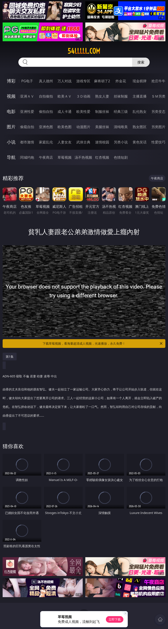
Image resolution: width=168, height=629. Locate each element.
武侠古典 (83, 142)
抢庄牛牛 (158, 81)
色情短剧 (121, 157)
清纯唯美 (121, 126)
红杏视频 (102, 157)
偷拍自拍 (46, 111)
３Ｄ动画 (83, 96)
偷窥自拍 (27, 126)
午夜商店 (46, 157)
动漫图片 (83, 126)
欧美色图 (65, 126)
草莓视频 (65, 157)
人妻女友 (65, 142)
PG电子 (27, 81)
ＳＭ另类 (158, 96)
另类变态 (158, 111)
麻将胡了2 (102, 81)
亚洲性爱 (27, 111)
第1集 (10, 356)
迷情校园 (102, 142)
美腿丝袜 (102, 126)
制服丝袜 (102, 111)
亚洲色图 (46, 126)
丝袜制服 (121, 96)
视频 (11, 96)
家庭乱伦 (46, 142)
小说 (11, 142)
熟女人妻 (102, 96)
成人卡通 (65, 111)
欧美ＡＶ (65, 96)
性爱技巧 (158, 142)
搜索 (140, 62)
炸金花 (121, 81)
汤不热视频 (83, 157)
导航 (11, 157)
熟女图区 (140, 126)
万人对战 (65, 81)
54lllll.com (84, 51)
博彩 (11, 81)
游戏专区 (83, 81)
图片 (11, 127)
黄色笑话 (140, 142)
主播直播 (140, 96)
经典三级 (121, 111)
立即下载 (114, 619)
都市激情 (27, 142)
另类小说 (121, 142)
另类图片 (158, 126)
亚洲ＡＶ (27, 96)
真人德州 (46, 81)
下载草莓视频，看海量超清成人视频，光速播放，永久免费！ (103, 343)
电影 (11, 111)
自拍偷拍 (46, 96)
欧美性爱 (83, 111)
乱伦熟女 (140, 111)
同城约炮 (27, 157)
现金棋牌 (140, 81)
